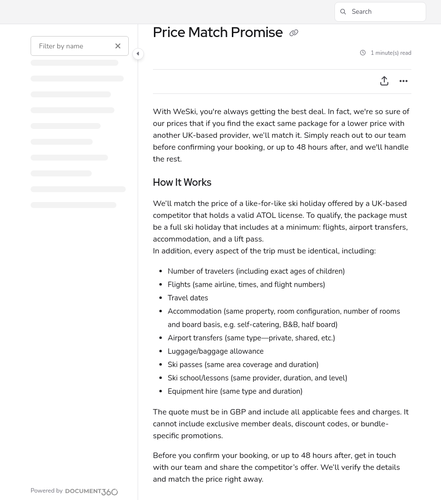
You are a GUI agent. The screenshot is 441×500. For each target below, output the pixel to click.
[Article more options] (403, 81)
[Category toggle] (138, 54)
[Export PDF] (384, 81)
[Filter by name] (80, 46)
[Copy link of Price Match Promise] (294, 34)
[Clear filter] (118, 46)
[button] (380, 12)
